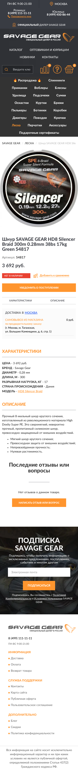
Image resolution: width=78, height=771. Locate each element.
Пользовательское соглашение (31, 705)
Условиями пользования (48, 598)
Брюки (59, 103)
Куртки (41, 103)
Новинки (27, 57)
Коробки (60, 110)
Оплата (16, 664)
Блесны (60, 88)
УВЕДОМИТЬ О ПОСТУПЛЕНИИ (39, 288)
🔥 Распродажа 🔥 (27, 80)
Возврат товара (21, 670)
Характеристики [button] (20, 300)
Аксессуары (57, 125)
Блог (14, 720)
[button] (19, 16)
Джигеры (19, 117)
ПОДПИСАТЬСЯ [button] (39, 585)
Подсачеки (41, 95)
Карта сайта (19, 692)
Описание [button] (57, 300)
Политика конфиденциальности (32, 733)
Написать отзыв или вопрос (39, 503)
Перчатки (35, 125)
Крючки (60, 117)
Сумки (61, 95)
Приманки (19, 88)
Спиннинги (56, 80)
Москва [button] (31, 312)
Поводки (40, 117)
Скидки (16, 727)
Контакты (50, 57)
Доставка (17, 658)
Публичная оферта (23, 699)
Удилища (19, 95)
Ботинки (39, 110)
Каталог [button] (16, 50)
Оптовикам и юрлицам (49, 50)
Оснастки (22, 103)
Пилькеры (18, 110)
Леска (16, 125)
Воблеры (41, 88)
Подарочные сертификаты (39, 132)
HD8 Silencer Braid (30, 391)
